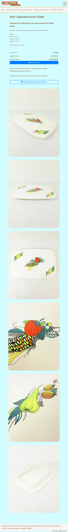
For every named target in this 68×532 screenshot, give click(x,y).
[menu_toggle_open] (65, 4)
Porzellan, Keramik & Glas (41, 9)
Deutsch (4, 528)
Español (23, 528)
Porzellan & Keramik (57, 9)
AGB (11, 526)
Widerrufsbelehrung (20, 526)
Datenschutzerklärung (35, 526)
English (17, 528)
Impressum (5, 526)
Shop (3, 9)
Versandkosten (18, 68)
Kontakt (47, 526)
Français (11, 528)
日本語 (29, 528)
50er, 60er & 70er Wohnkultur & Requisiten (19, 9)
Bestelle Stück (34, 62)
